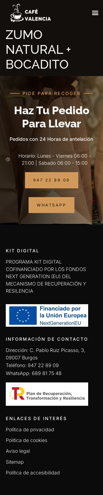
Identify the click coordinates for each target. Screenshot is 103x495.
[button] (95, 12)
